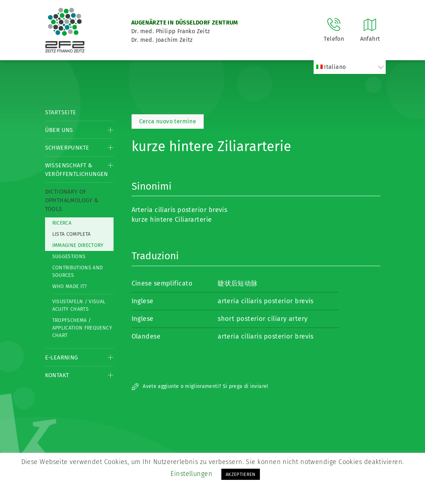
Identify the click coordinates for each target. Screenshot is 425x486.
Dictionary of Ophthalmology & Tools (72, 200)
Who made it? (69, 286)
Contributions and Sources (77, 271)
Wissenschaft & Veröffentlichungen (76, 169)
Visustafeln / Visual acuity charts (79, 305)
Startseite (60, 112)
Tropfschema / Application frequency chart (82, 328)
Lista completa (71, 234)
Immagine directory (78, 245)
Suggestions (69, 256)
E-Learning (61, 357)
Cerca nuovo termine (167, 121)
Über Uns (59, 130)
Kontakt (57, 375)
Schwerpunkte (67, 147)
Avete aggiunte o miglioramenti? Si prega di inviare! (200, 386)
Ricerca (61, 223)
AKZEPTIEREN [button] (241, 474)
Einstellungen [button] (191, 474)
